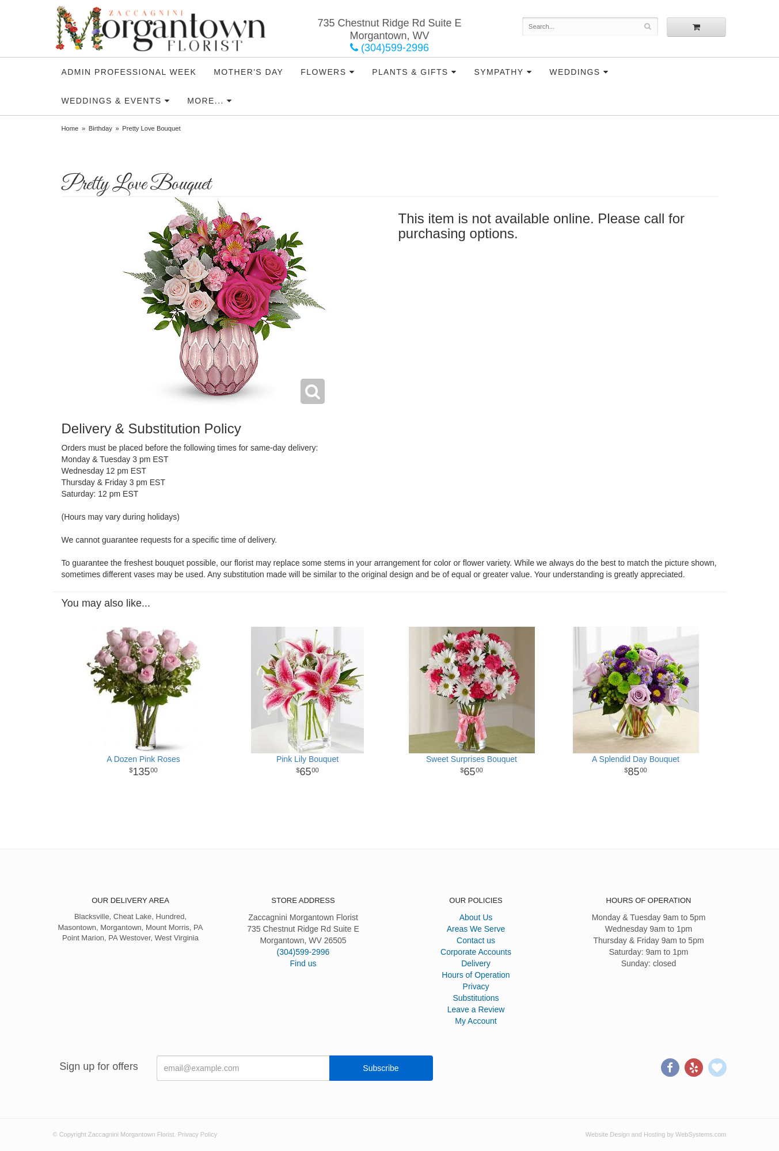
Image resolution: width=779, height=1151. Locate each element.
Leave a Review (476, 1009)
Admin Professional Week (129, 72)
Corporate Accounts (475, 951)
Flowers (323, 72)
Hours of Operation (476, 975)
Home (70, 128)
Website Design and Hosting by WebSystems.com (656, 1134)
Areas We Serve (476, 928)
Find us (303, 963)
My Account (475, 1021)
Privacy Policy (197, 1134)
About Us (476, 917)
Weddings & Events (112, 100)
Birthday (100, 128)
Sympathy (498, 72)
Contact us (476, 940)
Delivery (476, 963)
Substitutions (476, 998)
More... (205, 100)
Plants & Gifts (410, 72)
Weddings (574, 72)
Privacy (476, 986)
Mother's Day (248, 72)
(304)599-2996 (389, 48)
